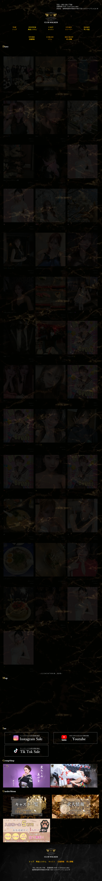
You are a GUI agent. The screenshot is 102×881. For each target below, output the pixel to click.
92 (58, 673)
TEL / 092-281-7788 (64, 5)
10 (54, 673)
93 (60, 673)
